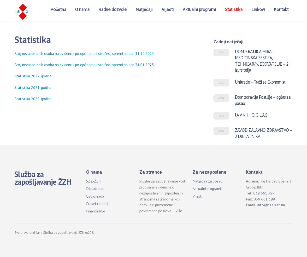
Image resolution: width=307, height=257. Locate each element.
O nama (82, 9)
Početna (58, 9)
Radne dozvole (113, 9)
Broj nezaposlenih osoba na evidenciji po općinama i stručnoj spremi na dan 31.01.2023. (84, 64)
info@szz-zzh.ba (271, 204)
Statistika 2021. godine (33, 87)
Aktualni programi (199, 9)
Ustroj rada (95, 196)
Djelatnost (95, 188)
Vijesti (168, 9)
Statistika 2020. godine (33, 98)
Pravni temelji (97, 203)
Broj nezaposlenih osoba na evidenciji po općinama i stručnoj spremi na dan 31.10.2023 (84, 53)
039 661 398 (264, 199)
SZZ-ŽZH (93, 181)
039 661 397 (264, 193)
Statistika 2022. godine (33, 76)
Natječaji (144, 9)
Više (179, 210)
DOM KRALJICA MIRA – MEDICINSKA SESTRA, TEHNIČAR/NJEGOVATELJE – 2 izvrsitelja (262, 61)
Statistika (233, 9)
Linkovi (258, 9)
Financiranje (95, 211)
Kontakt (281, 9)
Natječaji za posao (208, 181)
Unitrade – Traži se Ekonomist (260, 82)
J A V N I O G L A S (251, 115)
